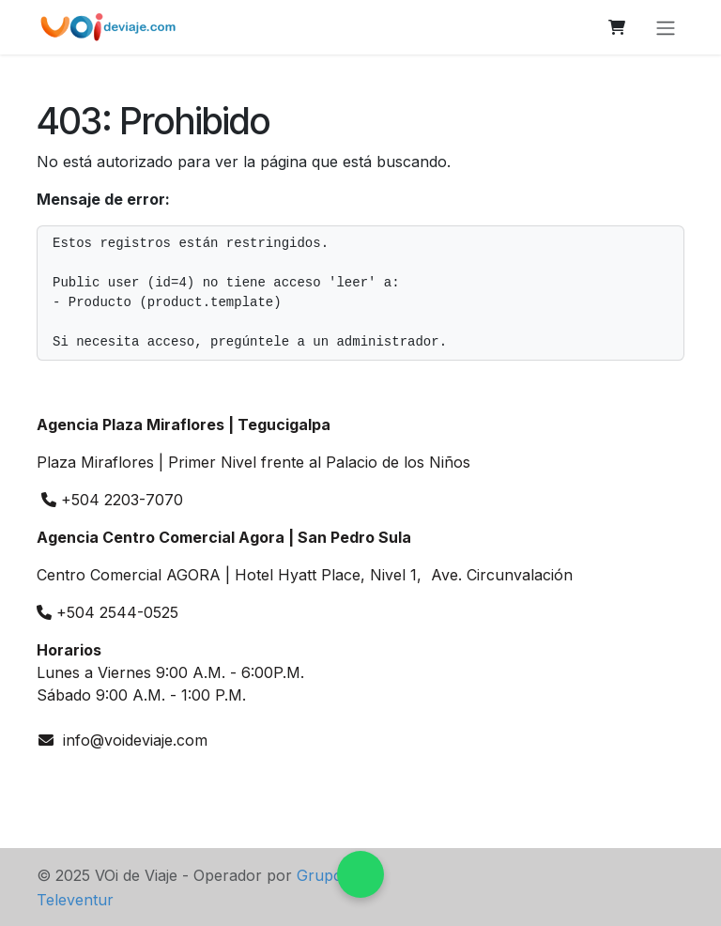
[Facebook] (142, 781)
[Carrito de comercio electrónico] (616, 27)
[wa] (56, 781)
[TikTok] (182, 781)
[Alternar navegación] (665, 27)
